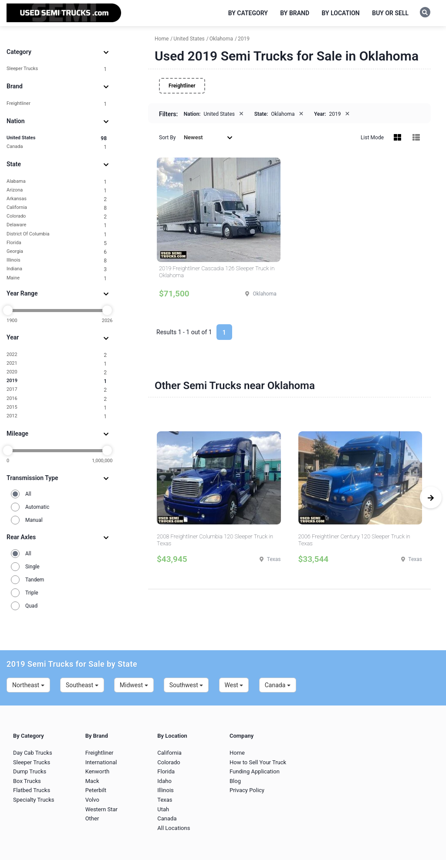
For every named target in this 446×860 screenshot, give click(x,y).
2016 (57, 399)
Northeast (28, 685)
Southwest (186, 685)
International (101, 762)
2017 (57, 389)
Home (237, 752)
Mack (92, 781)
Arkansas (57, 199)
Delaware (57, 225)
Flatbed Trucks (31, 790)
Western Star (101, 809)
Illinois (57, 260)
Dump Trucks (29, 771)
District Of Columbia (57, 234)
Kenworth (97, 771)
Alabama (57, 181)
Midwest (134, 685)
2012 (57, 416)
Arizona (57, 190)
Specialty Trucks (33, 799)
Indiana (57, 269)
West (234, 685)
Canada (57, 147)
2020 (57, 372)
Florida (57, 243)
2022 (57, 355)
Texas (164, 799)
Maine (57, 278)
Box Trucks (27, 781)
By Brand (294, 13)
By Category (248, 13)
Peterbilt (95, 790)
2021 (57, 363)
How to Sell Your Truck (258, 762)
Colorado (57, 216)
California (57, 208)
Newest (208, 137)
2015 (57, 407)
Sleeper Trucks (57, 69)
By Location (341, 13)
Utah (163, 809)
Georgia (57, 252)
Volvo (92, 799)
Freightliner (57, 104)
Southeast (82, 685)
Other (92, 818)
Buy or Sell (390, 13)
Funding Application (255, 771)
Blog (235, 781)
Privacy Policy (247, 790)
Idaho (164, 781)
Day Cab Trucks (32, 752)
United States (57, 138)
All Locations (173, 828)
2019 (57, 381)
